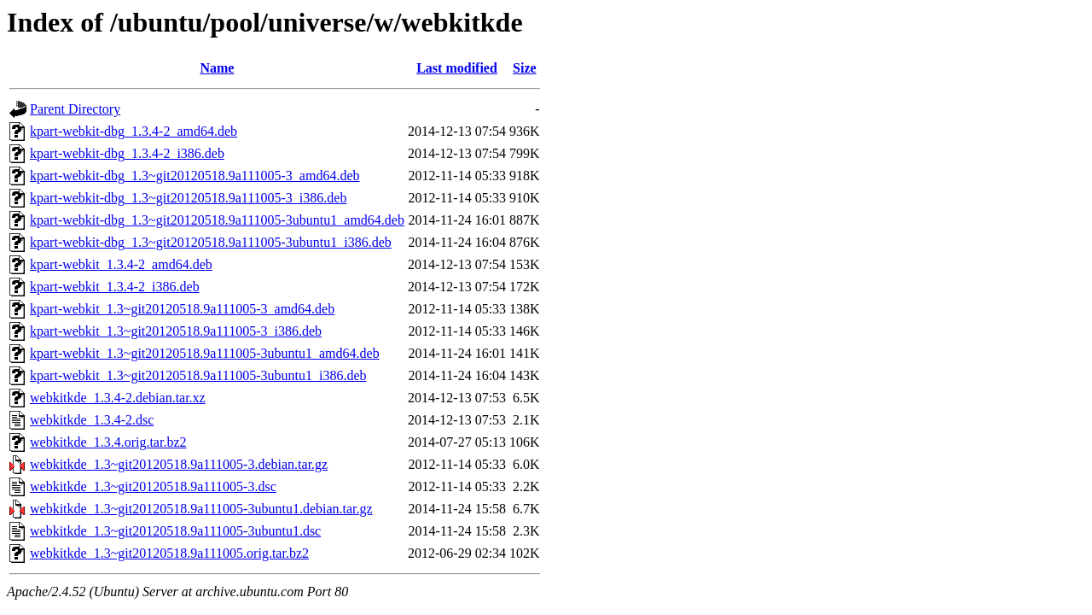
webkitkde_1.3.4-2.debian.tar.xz (118, 397)
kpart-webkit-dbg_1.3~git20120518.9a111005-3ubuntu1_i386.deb (211, 242)
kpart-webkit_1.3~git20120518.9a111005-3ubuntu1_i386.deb (198, 375)
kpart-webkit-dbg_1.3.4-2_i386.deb (127, 153)
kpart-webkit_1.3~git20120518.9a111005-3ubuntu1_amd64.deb (205, 353)
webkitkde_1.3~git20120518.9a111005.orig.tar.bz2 (169, 553)
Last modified (456, 68)
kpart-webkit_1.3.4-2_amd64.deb (121, 264)
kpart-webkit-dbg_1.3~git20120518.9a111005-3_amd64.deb (195, 175)
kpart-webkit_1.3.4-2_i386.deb (115, 286)
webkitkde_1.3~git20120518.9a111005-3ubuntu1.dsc (175, 531)
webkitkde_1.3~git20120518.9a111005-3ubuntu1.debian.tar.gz (201, 508)
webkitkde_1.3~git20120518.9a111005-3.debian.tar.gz (179, 464)
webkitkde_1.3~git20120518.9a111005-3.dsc (153, 486)
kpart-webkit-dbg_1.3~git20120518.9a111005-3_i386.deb (188, 197)
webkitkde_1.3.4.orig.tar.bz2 (108, 442)
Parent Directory (75, 109)
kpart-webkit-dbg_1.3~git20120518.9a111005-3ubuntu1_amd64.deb (217, 220)
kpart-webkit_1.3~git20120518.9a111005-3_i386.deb (176, 331)
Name (217, 68)
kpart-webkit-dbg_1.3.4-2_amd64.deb (133, 131)
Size (525, 68)
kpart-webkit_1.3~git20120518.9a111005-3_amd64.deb (182, 309)
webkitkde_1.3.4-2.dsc (92, 420)
